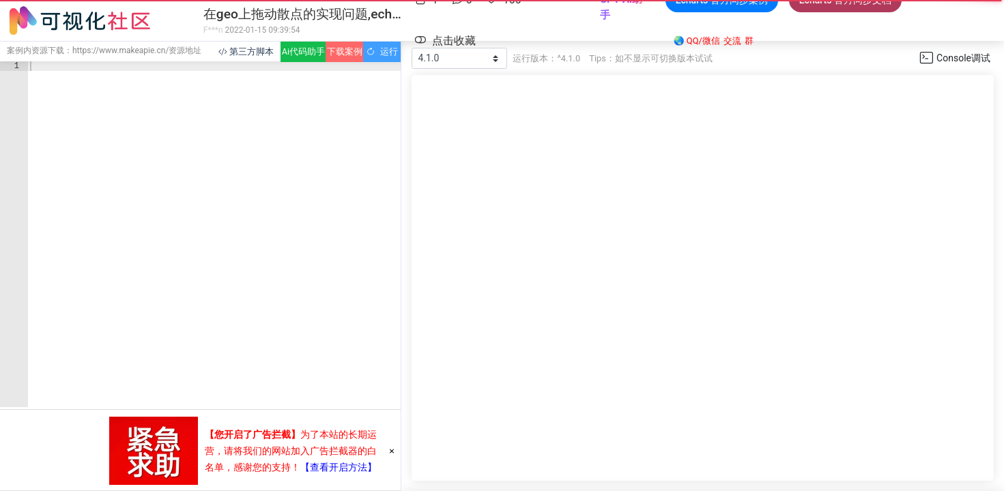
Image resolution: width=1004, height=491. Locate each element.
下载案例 (344, 51)
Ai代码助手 (303, 51)
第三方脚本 (246, 51)
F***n (213, 30)
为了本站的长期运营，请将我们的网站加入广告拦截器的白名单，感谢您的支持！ (291, 451)
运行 (382, 51)
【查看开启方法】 (338, 467)
